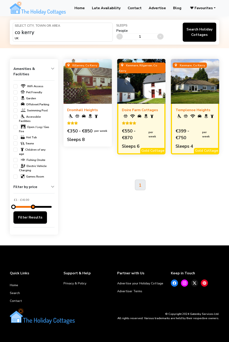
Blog (177, 8)
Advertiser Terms (129, 291)
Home (79, 8)
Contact (135, 8)
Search (15, 293)
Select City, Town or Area (37, 26)
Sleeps (121, 25)
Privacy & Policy (75, 283)
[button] (34, 73)
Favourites (201, 8)
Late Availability (106, 8)
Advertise (157, 8)
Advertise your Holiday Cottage (140, 283)
